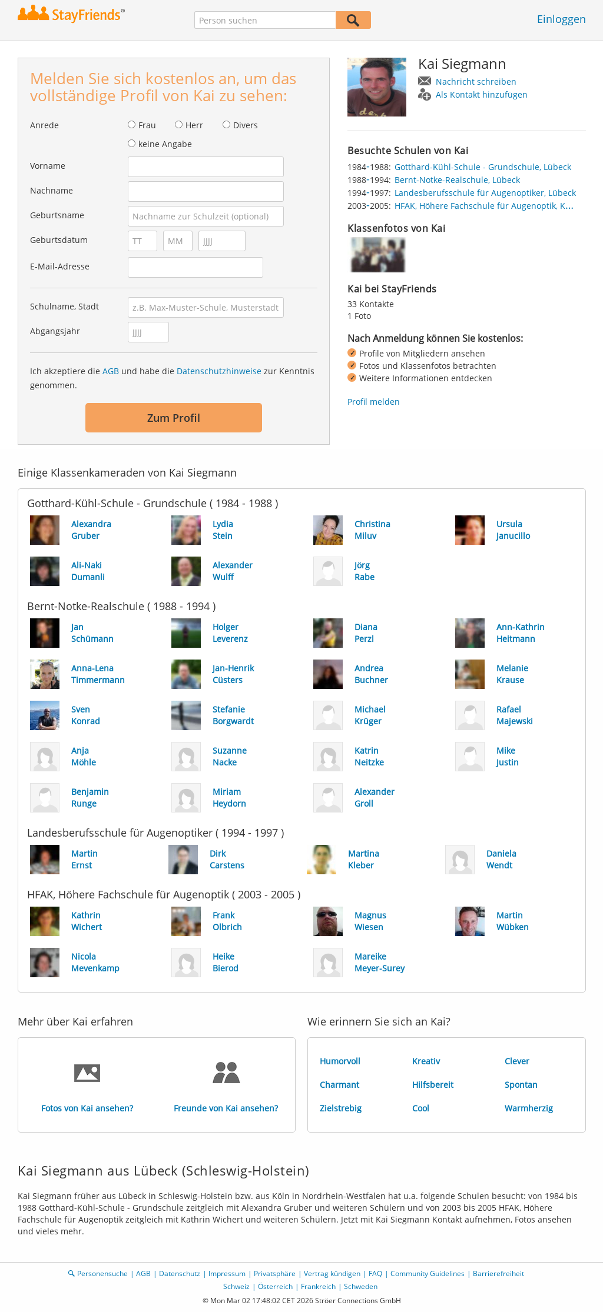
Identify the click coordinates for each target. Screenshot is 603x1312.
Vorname (47, 165)
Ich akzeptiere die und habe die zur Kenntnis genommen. (172, 378)
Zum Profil (173, 418)
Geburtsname (57, 215)
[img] (376, 254)
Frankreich (318, 1286)
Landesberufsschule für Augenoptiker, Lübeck (485, 192)
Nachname (51, 190)
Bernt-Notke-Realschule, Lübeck (457, 179)
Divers (245, 125)
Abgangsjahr (55, 331)
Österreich (275, 1286)
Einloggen (561, 19)
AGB (110, 371)
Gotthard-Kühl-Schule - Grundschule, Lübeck (483, 166)
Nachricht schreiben (476, 81)
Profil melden (373, 401)
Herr (194, 125)
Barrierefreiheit (498, 1273)
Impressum (227, 1273)
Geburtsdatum (59, 239)
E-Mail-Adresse (60, 266)
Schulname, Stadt (64, 306)
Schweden (360, 1286)
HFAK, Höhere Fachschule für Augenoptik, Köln (486, 205)
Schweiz (236, 1286)
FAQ (375, 1273)
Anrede (44, 125)
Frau (147, 125)
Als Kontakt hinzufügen (482, 94)
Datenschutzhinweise (219, 371)
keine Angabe (165, 143)
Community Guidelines (427, 1273)
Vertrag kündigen (332, 1273)
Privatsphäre (275, 1273)
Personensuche (102, 1273)
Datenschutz (179, 1273)
